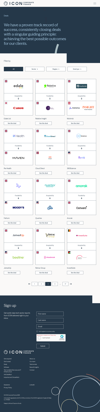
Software (6, 367)
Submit (42, 346)
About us (32, 359)
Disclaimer (7, 385)
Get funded (7, 361)
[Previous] (29, 284)
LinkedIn (32, 385)
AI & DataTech (8, 374)
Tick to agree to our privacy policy (45, 331)
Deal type (77, 69)
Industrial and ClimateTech (11, 377)
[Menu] (95, 3)
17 (65, 284)
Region (56, 69)
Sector (35, 69)
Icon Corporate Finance (19, 3)
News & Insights (34, 367)
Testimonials (33, 364)
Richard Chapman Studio (15, 403)
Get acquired (7, 359)
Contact (32, 370)
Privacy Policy (8, 388)
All (13, 69)
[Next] (71, 284)
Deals (5, 364)
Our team (32, 361)
